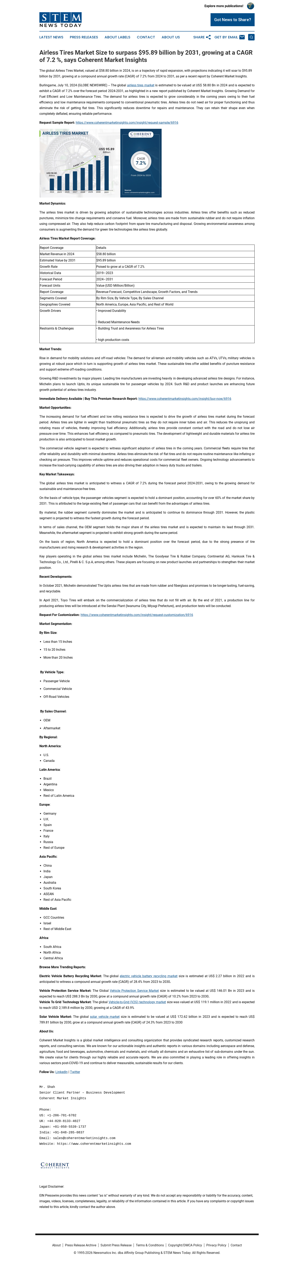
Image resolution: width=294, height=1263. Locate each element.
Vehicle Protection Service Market (134, 991)
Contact (146, 37)
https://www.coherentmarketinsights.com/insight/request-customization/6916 (137, 615)
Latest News (51, 37)
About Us (171, 37)
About (56, 1245)
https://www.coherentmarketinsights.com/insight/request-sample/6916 (127, 123)
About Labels (117, 37)
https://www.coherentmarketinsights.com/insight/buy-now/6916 (184, 399)
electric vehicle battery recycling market (148, 976)
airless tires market (140, 85)
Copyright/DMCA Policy (185, 1245)
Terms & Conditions (150, 1245)
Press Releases (84, 37)
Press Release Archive (80, 1245)
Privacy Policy (216, 1245)
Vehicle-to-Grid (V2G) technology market (137, 1002)
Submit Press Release (116, 1245)
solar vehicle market (104, 1017)
